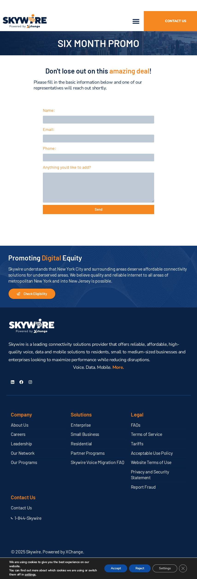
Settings (164, 568)
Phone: (49, 151)
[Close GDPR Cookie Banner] (183, 568)
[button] (5, 5)
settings (39, 575)
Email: (48, 130)
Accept (112, 568)
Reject (137, 568)
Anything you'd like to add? (67, 171)
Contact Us (23, 503)
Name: (49, 110)
